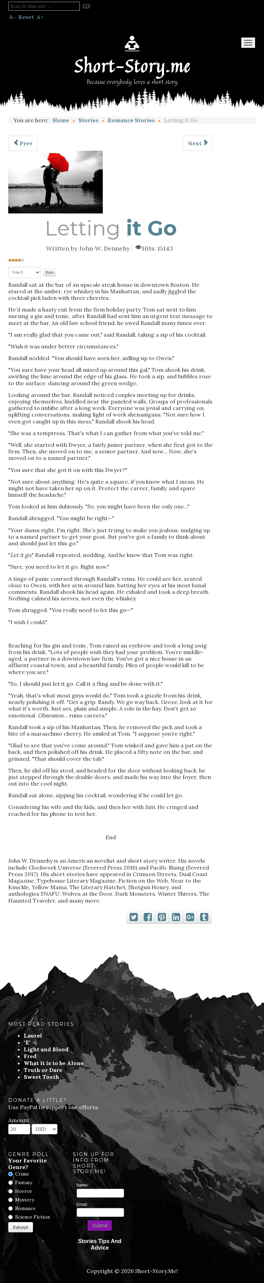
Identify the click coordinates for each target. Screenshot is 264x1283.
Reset (26, 16)
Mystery (24, 1200)
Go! (86, 6)
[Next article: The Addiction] (198, 143)
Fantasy (23, 1182)
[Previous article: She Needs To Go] (23, 143)
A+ (40, 16)
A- (12, 16)
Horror (23, 1191)
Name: (83, 1185)
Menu (248, 43)
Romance (25, 1208)
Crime (22, 1174)
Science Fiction (32, 1217)
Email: (82, 1204)
